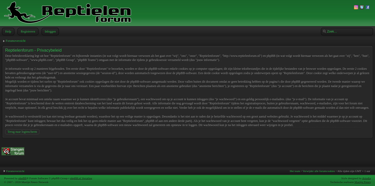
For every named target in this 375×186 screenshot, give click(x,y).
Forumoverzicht (16, 41)
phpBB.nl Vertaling (81, 178)
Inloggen (50, 31)
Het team (295, 171)
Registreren (27, 31)
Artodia (366, 178)
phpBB (22, 178)
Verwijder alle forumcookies (318, 171)
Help (7, 31)
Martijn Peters (363, 182)
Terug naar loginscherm (22, 132)
